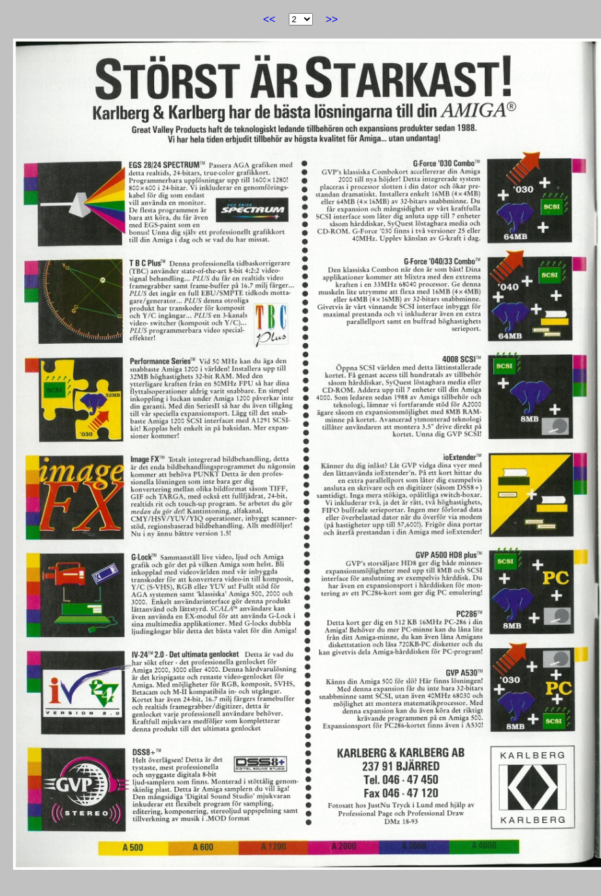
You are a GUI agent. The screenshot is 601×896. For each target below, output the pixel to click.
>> (332, 19)
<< (269, 19)
